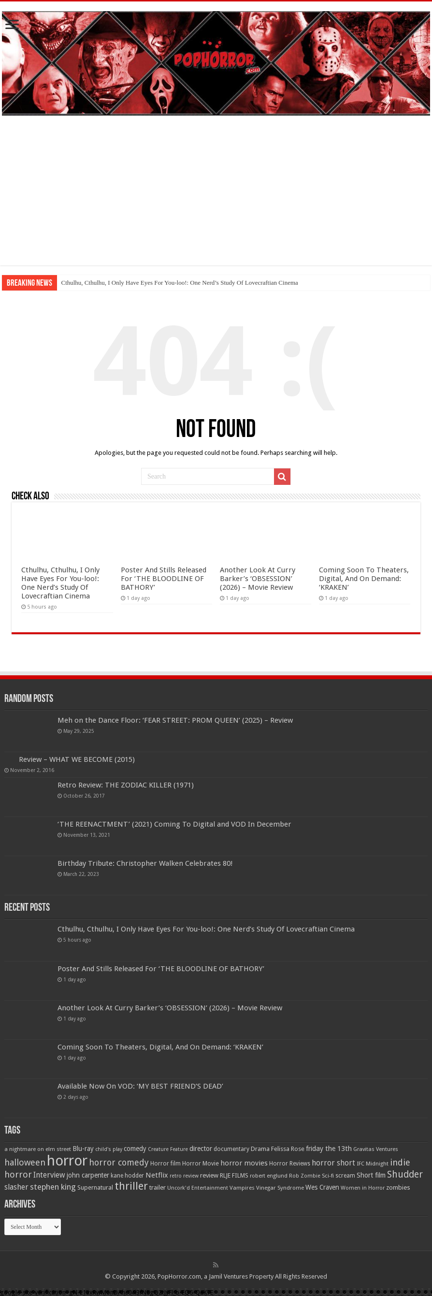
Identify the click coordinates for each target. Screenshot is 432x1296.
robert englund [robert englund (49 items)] (269, 1175)
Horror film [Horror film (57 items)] (165, 1163)
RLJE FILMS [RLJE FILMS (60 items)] (234, 1175)
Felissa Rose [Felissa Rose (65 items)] (287, 1148)
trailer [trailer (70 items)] (157, 1187)
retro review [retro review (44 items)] (184, 1176)
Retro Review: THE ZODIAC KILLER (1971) (126, 785)
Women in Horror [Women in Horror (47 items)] (363, 1188)
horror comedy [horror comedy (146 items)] (119, 1162)
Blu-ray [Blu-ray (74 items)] (83, 1148)
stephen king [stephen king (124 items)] (53, 1187)
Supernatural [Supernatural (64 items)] (95, 1187)
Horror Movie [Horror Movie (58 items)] (200, 1163)
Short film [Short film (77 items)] (371, 1175)
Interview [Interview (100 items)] (49, 1175)
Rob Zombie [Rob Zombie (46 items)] (304, 1176)
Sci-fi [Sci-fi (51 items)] (328, 1175)
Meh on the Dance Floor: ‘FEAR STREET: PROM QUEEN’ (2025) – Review (175, 720)
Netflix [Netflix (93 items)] (156, 1175)
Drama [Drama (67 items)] (260, 1148)
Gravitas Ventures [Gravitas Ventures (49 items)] (375, 1149)
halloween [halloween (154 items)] (24, 1162)
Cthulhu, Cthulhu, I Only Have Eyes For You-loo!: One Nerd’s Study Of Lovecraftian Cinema (179, 282)
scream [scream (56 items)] (345, 1175)
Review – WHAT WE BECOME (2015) (77, 759)
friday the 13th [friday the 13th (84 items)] (329, 1148)
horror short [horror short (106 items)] (333, 1162)
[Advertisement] (216, 197)
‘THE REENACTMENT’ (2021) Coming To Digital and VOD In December (174, 824)
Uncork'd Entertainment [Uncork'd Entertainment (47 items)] (197, 1188)
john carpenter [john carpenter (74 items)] (88, 1175)
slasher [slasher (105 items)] (16, 1187)
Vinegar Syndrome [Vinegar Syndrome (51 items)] (280, 1187)
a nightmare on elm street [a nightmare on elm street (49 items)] (37, 1149)
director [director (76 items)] (200, 1148)
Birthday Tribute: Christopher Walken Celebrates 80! (145, 863)
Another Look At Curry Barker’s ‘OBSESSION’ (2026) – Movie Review (257, 579)
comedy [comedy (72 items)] (135, 1148)
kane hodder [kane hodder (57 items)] (127, 1175)
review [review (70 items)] (209, 1175)
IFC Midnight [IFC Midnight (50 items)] (373, 1163)
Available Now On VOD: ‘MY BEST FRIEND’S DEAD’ (140, 1086)
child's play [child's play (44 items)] (108, 1149)
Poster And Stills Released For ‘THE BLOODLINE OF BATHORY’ (163, 579)
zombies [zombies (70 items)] (398, 1187)
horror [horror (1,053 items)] (67, 1160)
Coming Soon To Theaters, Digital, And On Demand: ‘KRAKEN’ (364, 579)
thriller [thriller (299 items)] (131, 1186)
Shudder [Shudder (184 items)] (405, 1174)
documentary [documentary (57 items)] (231, 1149)
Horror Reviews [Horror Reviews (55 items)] (289, 1163)
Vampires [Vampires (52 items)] (242, 1187)
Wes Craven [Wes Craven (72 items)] (322, 1187)
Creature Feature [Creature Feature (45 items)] (168, 1149)
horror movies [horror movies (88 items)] (244, 1163)
